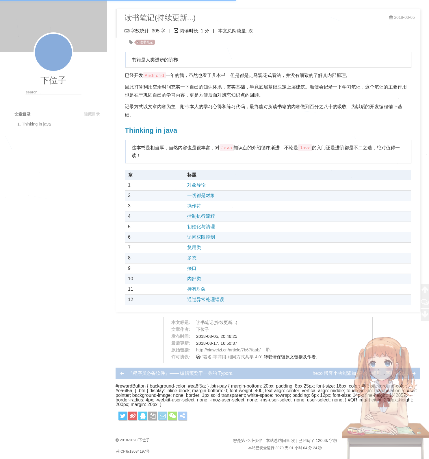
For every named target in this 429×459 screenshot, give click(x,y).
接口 (191, 268)
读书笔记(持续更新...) (216, 322)
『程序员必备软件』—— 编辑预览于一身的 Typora (180, 373)
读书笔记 (146, 42)
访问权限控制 (201, 237)
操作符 (194, 205)
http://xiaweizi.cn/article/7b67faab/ (228, 350)
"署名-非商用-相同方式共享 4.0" (232, 357)
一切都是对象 (201, 195)
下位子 (53, 80)
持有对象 (196, 289)
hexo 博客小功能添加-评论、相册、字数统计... (361, 373)
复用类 (194, 247)
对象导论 (196, 185)
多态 (191, 257)
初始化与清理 (201, 226)
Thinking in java (151, 130)
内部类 (194, 278)
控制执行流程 (201, 216)
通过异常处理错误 (205, 299)
